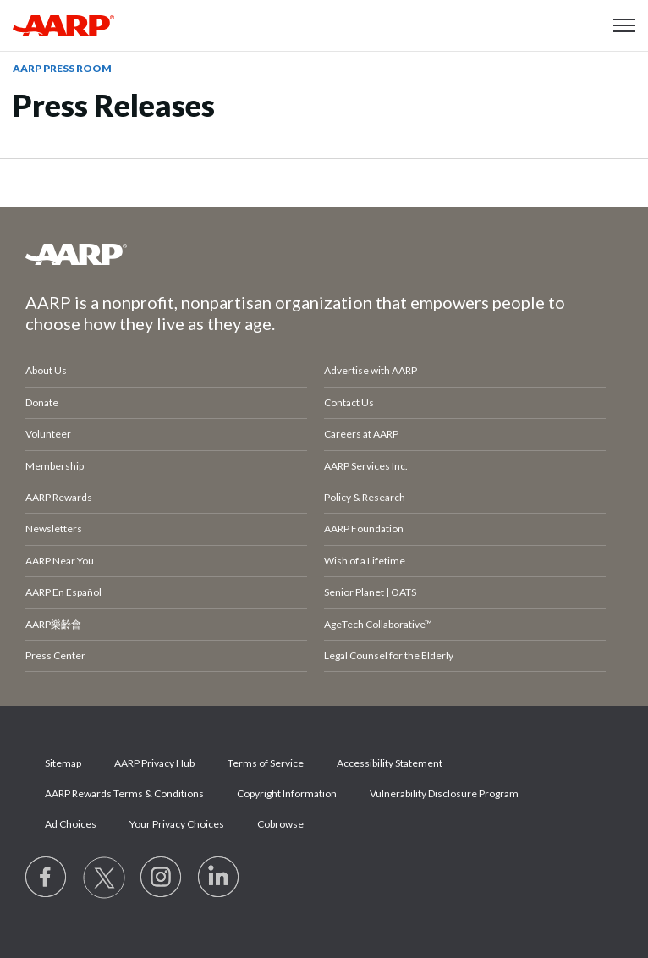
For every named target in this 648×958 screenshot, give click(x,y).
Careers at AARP (361, 433)
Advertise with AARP (370, 370)
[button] (624, 25)
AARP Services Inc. (366, 466)
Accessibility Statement (389, 763)
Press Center (55, 655)
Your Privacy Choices (176, 824)
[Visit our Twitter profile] (104, 877)
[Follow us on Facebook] (46, 877)
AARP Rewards (58, 497)
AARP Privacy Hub (154, 763)
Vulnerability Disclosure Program (444, 793)
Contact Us (349, 402)
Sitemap (63, 763)
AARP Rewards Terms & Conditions (124, 793)
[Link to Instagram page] (161, 877)
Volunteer (48, 433)
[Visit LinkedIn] (219, 877)
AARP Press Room (62, 68)
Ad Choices (70, 824)
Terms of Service (266, 763)
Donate (41, 402)
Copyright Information (287, 793)
